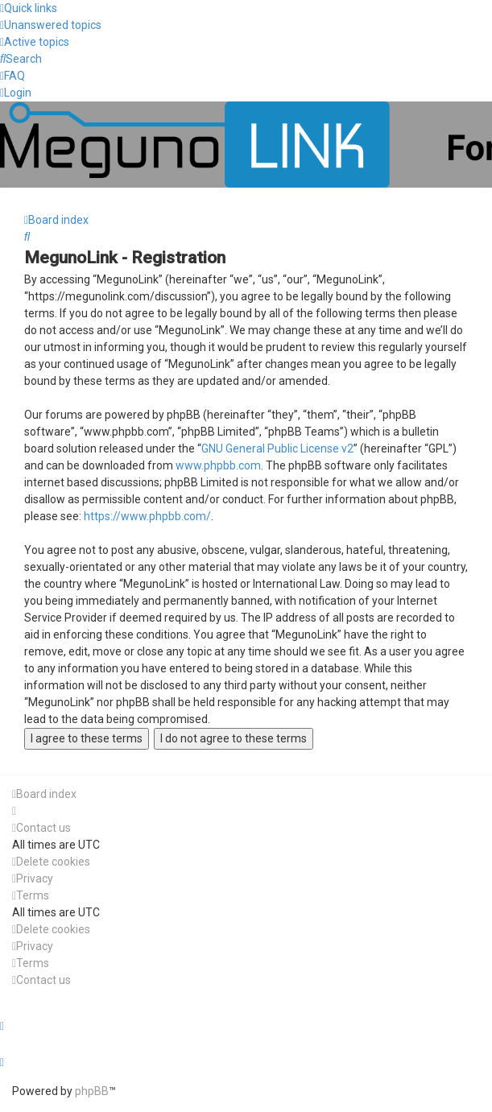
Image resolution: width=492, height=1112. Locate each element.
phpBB (92, 1091)
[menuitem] (50, 25)
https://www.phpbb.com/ (147, 516)
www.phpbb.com (218, 465)
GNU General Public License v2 (277, 448)
